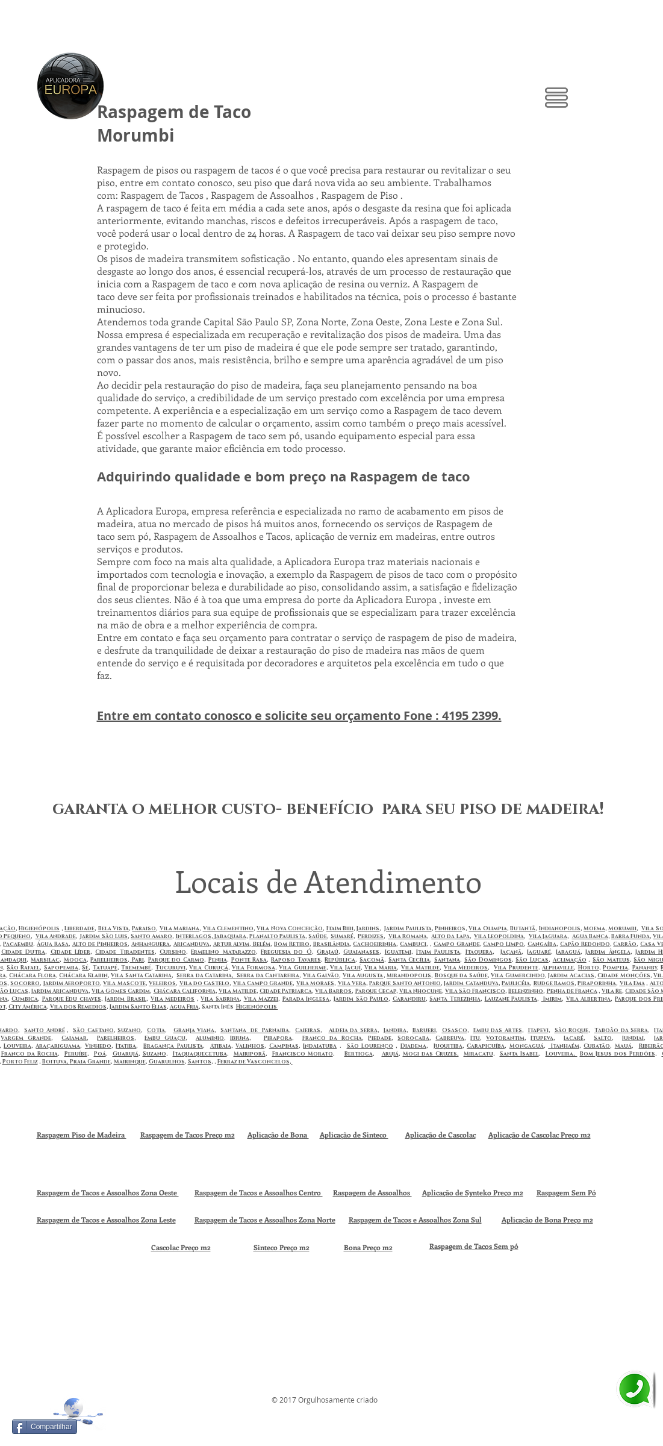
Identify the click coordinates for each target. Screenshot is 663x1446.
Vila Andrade (56, 936)
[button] (556, 97)
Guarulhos (167, 1061)
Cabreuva (449, 1038)
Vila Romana (407, 936)
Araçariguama (58, 1046)
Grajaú (327, 952)
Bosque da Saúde (461, 975)
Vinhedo (98, 1046)
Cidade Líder (70, 952)
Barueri (424, 1030)
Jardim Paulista (407, 928)
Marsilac (45, 959)
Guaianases (361, 952)
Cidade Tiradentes (124, 952)
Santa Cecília (409, 959)
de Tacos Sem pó (491, 1246)
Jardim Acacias (571, 975)
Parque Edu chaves (71, 999)
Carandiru (409, 999)
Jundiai (633, 1038)
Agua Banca (590, 936)
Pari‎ (136, 959)
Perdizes (371, 936)
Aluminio (210, 1038)
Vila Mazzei (261, 999)
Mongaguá (526, 1046)
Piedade (379, 1038)
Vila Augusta (363, 975)
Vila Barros (333, 991)
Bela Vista (113, 928)
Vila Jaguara (548, 936)
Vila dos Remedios (78, 1006)
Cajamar (74, 1038)
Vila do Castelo (204, 983)
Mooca (75, 959)
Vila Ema (632, 983)
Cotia (156, 1030)
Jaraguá (568, 952)
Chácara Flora (32, 975)
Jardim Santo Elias (138, 1006)
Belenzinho (525, 991)
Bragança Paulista (172, 1046)
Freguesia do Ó (286, 952)
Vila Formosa (253, 967)
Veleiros (162, 983)
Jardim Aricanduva (60, 991)
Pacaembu (18, 944)
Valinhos (249, 1046)
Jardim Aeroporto (71, 983)
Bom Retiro (292, 944)
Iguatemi (398, 952)
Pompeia (615, 967)
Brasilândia (331, 944)
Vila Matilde (420, 967)
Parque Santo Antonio (405, 983)
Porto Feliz (20, 1061)
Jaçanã (510, 952)
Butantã (522, 928)
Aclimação (570, 959)
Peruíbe (75, 1053)
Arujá (390, 1053)
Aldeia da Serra (353, 1030)
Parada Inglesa (306, 999)
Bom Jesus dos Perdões (617, 1053)
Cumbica (24, 999)
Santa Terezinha (455, 999)
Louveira (17, 1046)
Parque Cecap (375, 991)
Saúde (317, 936)
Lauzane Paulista (511, 999)
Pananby (644, 967)
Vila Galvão (321, 975)
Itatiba (126, 1046)
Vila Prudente (516, 967)
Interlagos (193, 936)
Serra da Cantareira (267, 975)
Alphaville (558, 967)
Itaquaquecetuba (200, 1053)
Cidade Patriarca (286, 991)
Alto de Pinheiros (100, 944)
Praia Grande (90, 1061)
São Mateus (611, 959)
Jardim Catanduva (471, 983)
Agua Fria (184, 1006)
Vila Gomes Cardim (121, 991)
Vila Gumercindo (518, 975)
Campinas (284, 1046)
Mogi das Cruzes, (431, 1053)
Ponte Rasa (249, 959)
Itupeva (542, 1038)
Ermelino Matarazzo (223, 952)
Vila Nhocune (420, 991)
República (340, 959)
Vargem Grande (26, 1038)
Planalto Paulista (277, 936)
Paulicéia (516, 983)
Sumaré (342, 936)
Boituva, (56, 1061)
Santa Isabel (519, 1053)
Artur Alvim (231, 944)
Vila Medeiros (466, 967)
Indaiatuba (320, 1046)
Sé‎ (85, 967)
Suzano (129, 1030)
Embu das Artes (497, 1030)
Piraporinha (596, 983)
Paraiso (144, 928)
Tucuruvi (170, 967)
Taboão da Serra (621, 1030)
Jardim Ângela (607, 952)
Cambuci (413, 944)
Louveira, (561, 1053)
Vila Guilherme (302, 967)
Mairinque (130, 1061)
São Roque (572, 1030)
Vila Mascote (124, 983)
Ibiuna (239, 1038)
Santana (447, 959)
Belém (260, 944)
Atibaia (220, 1046)
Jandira (395, 1030)
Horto (588, 967)
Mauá (623, 1046)
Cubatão (597, 1046)
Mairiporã (250, 1053)
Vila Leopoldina (499, 936)
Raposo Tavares (296, 959)
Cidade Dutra (23, 952)
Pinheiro (448, 928)
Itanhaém (563, 1046)
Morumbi (622, 928)
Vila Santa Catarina (141, 975)
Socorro (25, 983)
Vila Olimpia (487, 928)
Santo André (44, 1030)
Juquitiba (448, 1046)
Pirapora (278, 1038)
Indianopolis (560, 928)
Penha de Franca (572, 991)
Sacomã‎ (372, 959)
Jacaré (574, 1038)
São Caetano (93, 1030)
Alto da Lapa (450, 936)
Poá (100, 1053)
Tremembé (136, 967)
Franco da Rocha (332, 1038)
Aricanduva (191, 944)
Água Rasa (53, 944)
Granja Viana (194, 1030)
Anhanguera (150, 944)
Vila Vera (352, 983)
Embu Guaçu (165, 1038)
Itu (475, 1038)
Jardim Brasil (125, 999)
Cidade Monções (623, 975)
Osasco (454, 1030)
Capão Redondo (585, 944)
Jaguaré (539, 952)
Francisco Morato (302, 1053)
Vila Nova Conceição (290, 928)
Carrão (625, 944)
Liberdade (79, 928)
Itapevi (538, 1030)
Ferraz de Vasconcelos (253, 1061)
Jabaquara (229, 936)
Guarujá (126, 1053)
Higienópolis (39, 928)
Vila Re (612, 991)
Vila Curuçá (208, 967)
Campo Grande (457, 944)
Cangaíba (542, 944)
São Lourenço (370, 1046)
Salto (603, 1038)
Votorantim (505, 1038)
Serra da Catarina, (205, 975)
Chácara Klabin (83, 975)
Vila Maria (380, 967)
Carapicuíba (486, 1046)
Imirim (551, 999)
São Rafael (23, 967)
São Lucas (532, 959)
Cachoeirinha (374, 944)
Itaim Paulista (438, 952)
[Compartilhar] (44, 1426)
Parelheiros (109, 959)
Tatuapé (105, 967)
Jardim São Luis (103, 936)
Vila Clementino (228, 928)
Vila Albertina (588, 999)
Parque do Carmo (176, 959)
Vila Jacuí (345, 967)
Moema (594, 928)
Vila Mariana (179, 928)
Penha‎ (217, 959)
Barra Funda (630, 936)
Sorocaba (413, 1038)
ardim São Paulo (361, 999)
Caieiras (307, 1030)
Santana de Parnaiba (254, 1030)
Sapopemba (61, 967)
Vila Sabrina (220, 999)
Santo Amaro (151, 936)
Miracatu (478, 1053)
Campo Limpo (503, 944)
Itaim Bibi (339, 928)
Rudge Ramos (554, 983)
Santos (199, 1061)
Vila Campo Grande (263, 983)
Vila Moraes (315, 983)
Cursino (173, 952)
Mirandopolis (409, 975)
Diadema (413, 1046)
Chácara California (185, 991)
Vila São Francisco (475, 991)
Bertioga (358, 1053)
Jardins (367, 928)
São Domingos (488, 959)
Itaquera (479, 952)
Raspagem (446, 1246)
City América (27, 1006)
